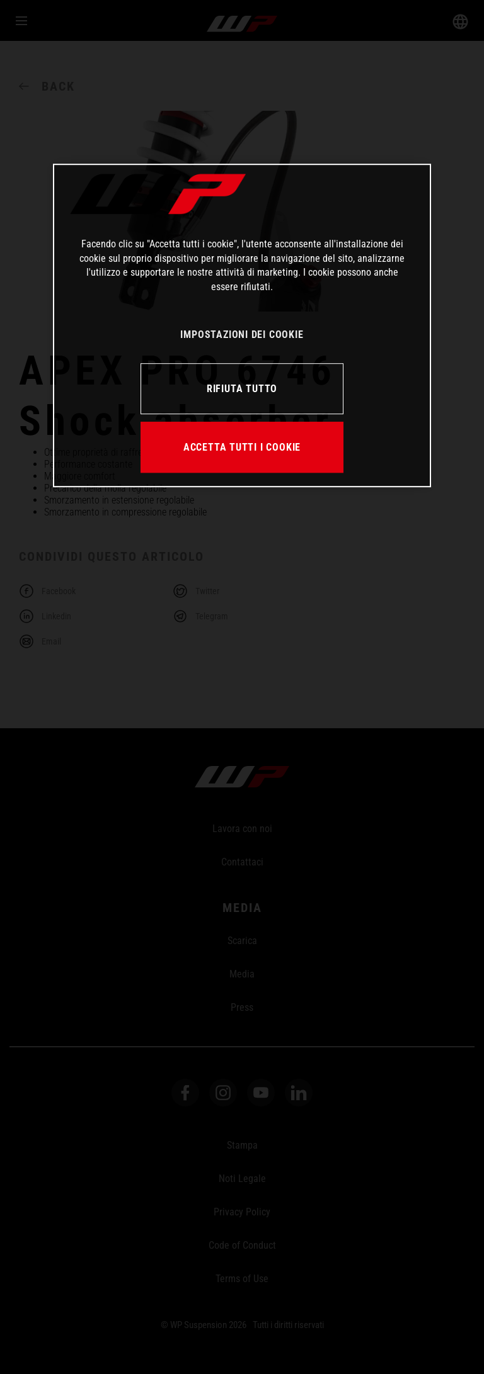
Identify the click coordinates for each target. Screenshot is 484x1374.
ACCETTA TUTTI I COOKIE (242, 447)
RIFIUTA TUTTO (242, 389)
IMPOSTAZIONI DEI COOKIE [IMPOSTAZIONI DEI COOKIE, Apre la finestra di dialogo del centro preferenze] (241, 335)
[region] (242, 326)
